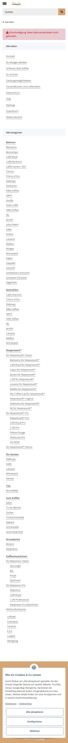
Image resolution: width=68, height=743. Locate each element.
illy (7, 214)
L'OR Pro (14, 427)
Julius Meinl (12, 224)
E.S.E (9, 631)
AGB (8, 98)
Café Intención (14, 294)
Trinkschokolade (15, 517)
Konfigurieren (34, 721)
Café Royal (11, 156)
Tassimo (11, 626)
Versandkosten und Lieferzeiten (23, 86)
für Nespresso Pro (16, 585)
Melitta (10, 243)
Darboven (11, 185)
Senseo (10, 478)
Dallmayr (11, 181)
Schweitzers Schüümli (17, 272)
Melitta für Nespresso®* (23, 389)
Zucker (9, 512)
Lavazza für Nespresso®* (23, 384)
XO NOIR (15, 442)
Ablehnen (35, 731)
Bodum (10, 544)
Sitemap (10, 105)
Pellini (9, 258)
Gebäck (10, 522)
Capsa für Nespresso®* (22, 369)
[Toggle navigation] (5, 2)
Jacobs (9, 219)
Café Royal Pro (18, 422)
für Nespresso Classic (17, 561)
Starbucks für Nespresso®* (25, 403)
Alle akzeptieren (34, 712)
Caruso (10, 171)
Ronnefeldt (12, 490)
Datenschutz (13, 92)
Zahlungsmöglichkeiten (18, 80)
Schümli (10, 268)
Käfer (9, 229)
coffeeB (11, 616)
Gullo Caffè (12, 205)
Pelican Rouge (17, 432)
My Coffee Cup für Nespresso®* (27, 393)
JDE (11, 570)
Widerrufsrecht (14, 117)
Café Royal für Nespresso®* (25, 364)
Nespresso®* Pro (19, 418)
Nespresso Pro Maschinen (24, 604)
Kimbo (9, 234)
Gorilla (9, 200)
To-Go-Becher (13, 507)
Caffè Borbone (14, 161)
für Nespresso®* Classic (19, 355)
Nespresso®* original (21, 398)
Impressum (12, 111)
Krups (13, 575)
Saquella (10, 263)
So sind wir (12, 74)
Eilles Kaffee (12, 190)
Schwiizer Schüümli (16, 277)
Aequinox (15, 590)
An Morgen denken (16, 62)
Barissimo (11, 147)
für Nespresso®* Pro (17, 413)
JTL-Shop (40, 738)
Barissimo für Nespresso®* (24, 360)
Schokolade (12, 527)
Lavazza (10, 239)
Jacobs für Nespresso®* (23, 374)
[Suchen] (30, 11)
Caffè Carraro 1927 (16, 166)
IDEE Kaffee (12, 210)
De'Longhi (15, 565)
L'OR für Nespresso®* (22, 379)
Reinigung (12, 640)
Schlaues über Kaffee (17, 68)
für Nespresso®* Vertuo (19, 447)
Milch (9, 502)
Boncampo (12, 152)
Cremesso (12, 621)
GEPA (9, 195)
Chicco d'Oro (13, 176)
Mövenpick (12, 253)
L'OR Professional (19, 599)
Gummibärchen (14, 531)
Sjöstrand (15, 580)
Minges (10, 248)
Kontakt (10, 56)
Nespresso (12, 548)
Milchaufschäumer (16, 609)
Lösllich (11, 636)
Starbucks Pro (17, 437)
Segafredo (11, 282)
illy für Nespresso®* (21, 408)
